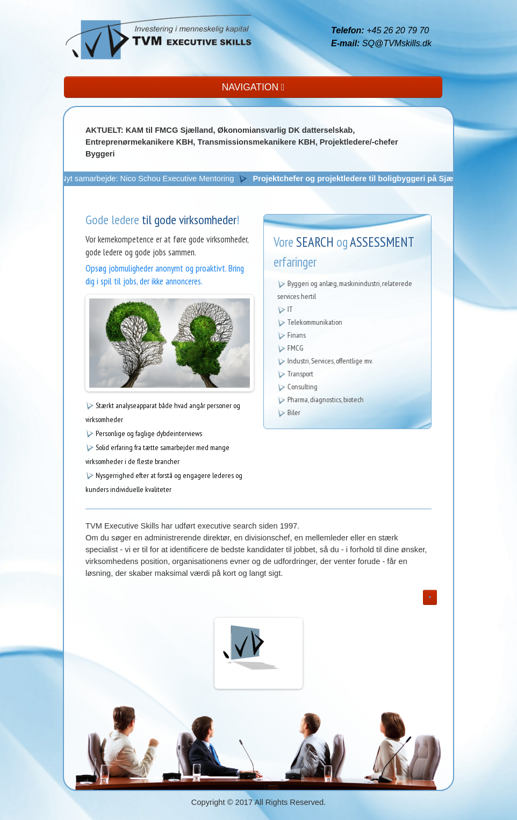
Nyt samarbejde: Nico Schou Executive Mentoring (152, 178)
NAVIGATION (253, 87)
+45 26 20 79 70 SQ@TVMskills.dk (381, 37)
